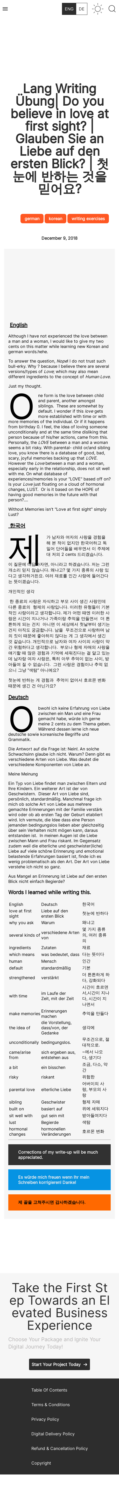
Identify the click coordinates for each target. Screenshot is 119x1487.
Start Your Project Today (56, 1364)
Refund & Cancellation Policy (59, 1448)
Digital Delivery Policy (53, 1433)
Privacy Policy (45, 1419)
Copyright (41, 1463)
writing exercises (88, 218)
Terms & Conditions (50, 1404)
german (32, 218)
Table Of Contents (49, 1390)
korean (55, 218)
